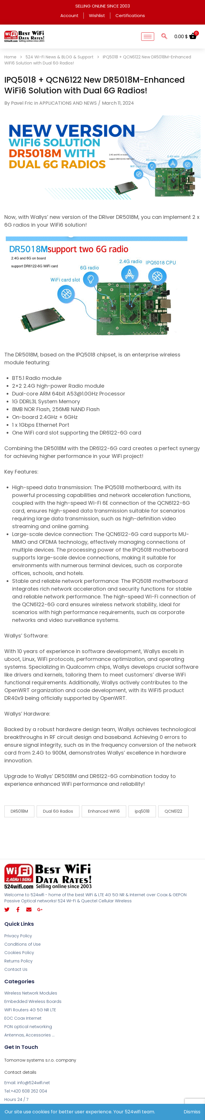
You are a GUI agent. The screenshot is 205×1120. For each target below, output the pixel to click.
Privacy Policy (18, 936)
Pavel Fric (22, 103)
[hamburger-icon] (147, 36)
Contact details (20, 1072)
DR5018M (19, 811)
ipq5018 (142, 811)
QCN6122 (173, 811)
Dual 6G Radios (58, 811)
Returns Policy (18, 961)
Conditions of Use (22, 944)
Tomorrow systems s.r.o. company (40, 1060)
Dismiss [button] (192, 1111)
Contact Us (15, 969)
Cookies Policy (19, 952)
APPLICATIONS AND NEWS (68, 103)
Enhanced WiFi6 (104, 811)
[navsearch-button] (164, 36)
